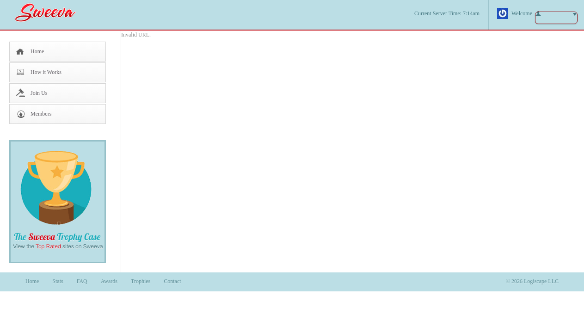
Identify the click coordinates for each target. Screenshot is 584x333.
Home (37, 51)
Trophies (140, 281)
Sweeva (50, 12)
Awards (109, 281)
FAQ (82, 281)
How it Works (46, 72)
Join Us (39, 93)
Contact (172, 281)
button (556, 18)
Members (41, 114)
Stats (57, 281)
